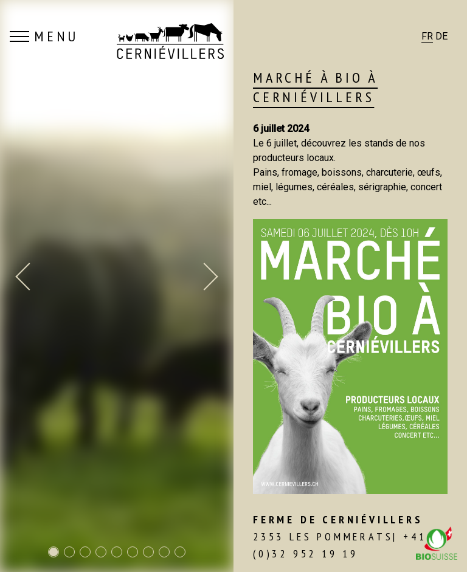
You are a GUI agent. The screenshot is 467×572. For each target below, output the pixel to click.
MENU (44, 36)
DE (441, 36)
